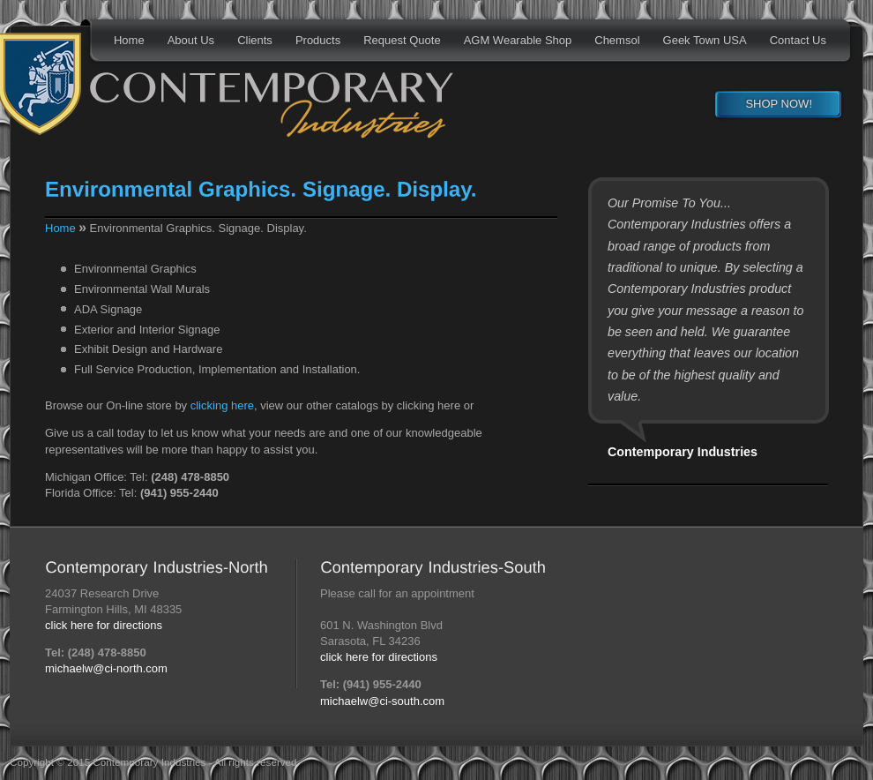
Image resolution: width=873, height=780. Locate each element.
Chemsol (616, 40)
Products (317, 40)
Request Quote (401, 40)
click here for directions (103, 625)
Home (129, 40)
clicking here (222, 405)
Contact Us (798, 40)
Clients (254, 40)
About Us (191, 40)
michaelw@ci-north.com (106, 668)
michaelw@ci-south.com (382, 701)
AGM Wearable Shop (518, 40)
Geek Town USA (705, 40)
